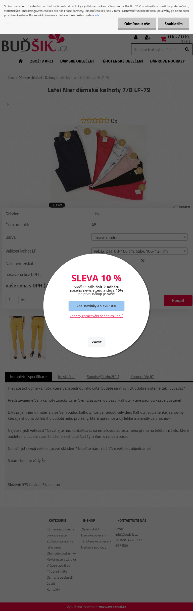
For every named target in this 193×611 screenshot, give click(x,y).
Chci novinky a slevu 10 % (96, 305)
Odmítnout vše (137, 24)
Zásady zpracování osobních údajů (96, 316)
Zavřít (97, 342)
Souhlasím (173, 24)
